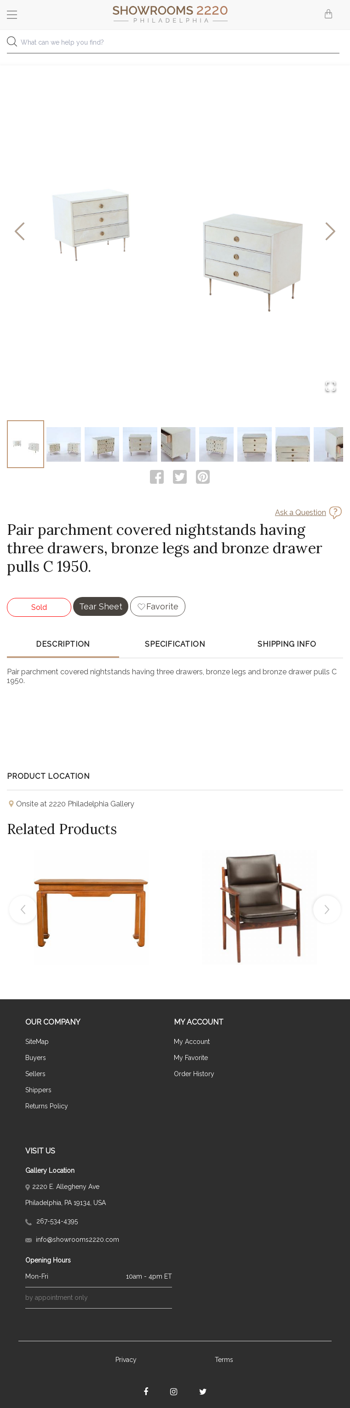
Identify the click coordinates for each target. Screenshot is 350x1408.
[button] (175, 232)
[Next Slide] (330, 231)
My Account (192, 1041)
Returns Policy (46, 1106)
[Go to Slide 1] (25, 444)
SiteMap (37, 1041)
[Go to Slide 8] (292, 444)
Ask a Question (300, 512)
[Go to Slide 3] (101, 444)
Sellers (35, 1074)
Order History (194, 1074)
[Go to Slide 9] (331, 444)
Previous (23, 909)
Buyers (35, 1057)
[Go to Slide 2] (63, 444)
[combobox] (175, 44)
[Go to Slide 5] (178, 444)
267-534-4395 (51, 1221)
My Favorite (191, 1057)
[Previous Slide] (19, 231)
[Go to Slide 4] (140, 444)
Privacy (126, 1359)
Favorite (162, 606)
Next (327, 909)
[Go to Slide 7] (254, 444)
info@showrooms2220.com (72, 1239)
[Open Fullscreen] (330, 387)
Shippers (38, 1090)
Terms (224, 1359)
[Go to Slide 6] (216, 444)
